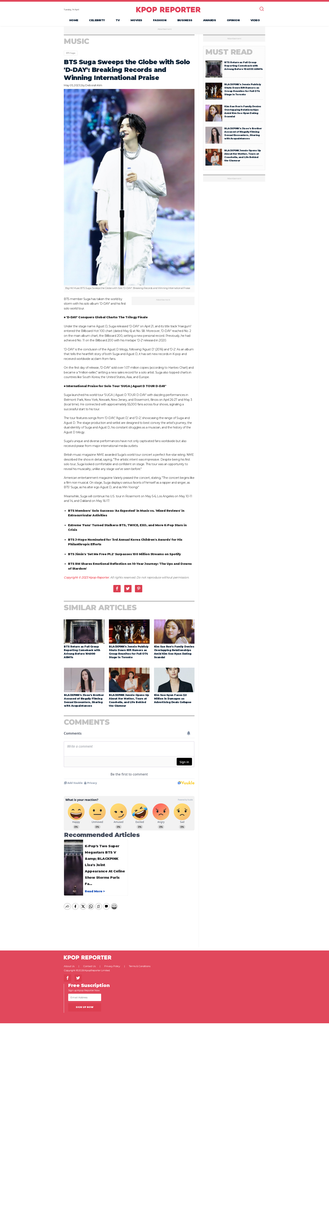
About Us (69, 962)
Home (73, 20)
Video (255, 20)
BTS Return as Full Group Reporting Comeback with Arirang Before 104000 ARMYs (243, 65)
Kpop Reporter (99, 577)
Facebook (117, 588)
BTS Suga (70, 53)
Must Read (229, 51)
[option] (129, 190)
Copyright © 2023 (76, 577)
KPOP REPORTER (168, 9)
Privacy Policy (112, 962)
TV (118, 20)
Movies (136, 20)
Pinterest (138, 588)
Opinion (233, 20)
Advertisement (165, 29)
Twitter (128, 588)
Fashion (160, 20)
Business (184, 20)
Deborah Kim (93, 85)
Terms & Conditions (139, 962)
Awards (209, 20)
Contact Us (89, 962)
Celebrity (97, 20)
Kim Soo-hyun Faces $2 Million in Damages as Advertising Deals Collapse (172, 698)
